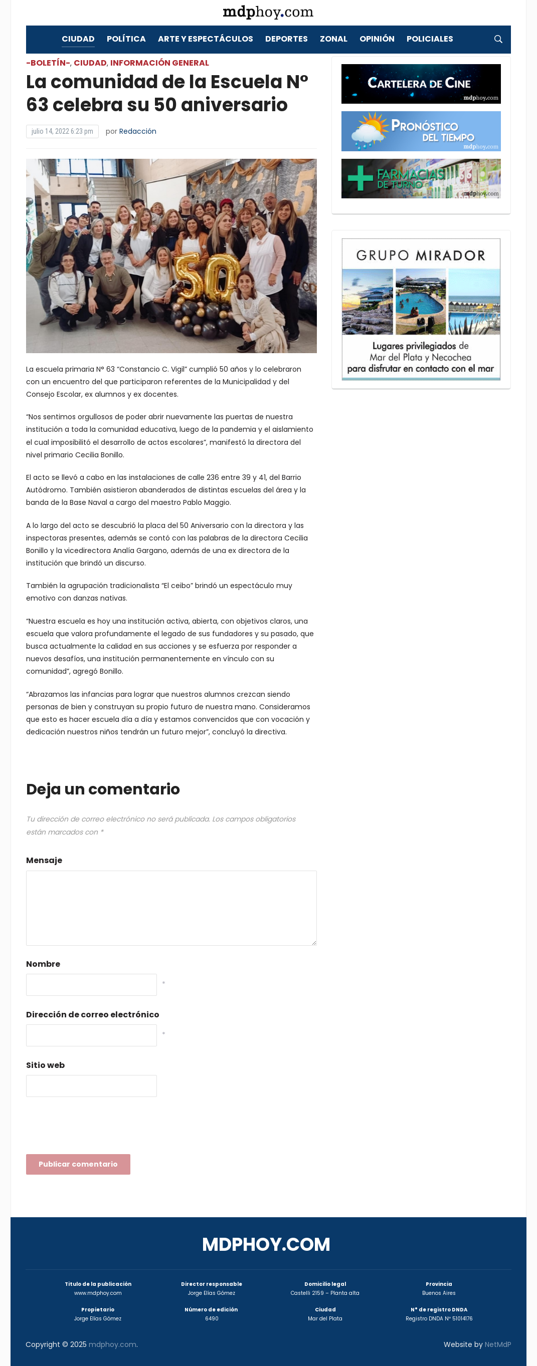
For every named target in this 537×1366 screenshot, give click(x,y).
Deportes (286, 39)
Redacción (137, 131)
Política (126, 39)
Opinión (377, 39)
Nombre (43, 964)
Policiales (430, 39)
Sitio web (45, 1065)
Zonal (333, 39)
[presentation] (102, 1128)
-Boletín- (48, 63)
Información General (159, 63)
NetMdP (498, 1344)
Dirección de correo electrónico (92, 1014)
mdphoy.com (266, 1244)
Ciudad (78, 39)
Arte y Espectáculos (205, 39)
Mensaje (44, 860)
